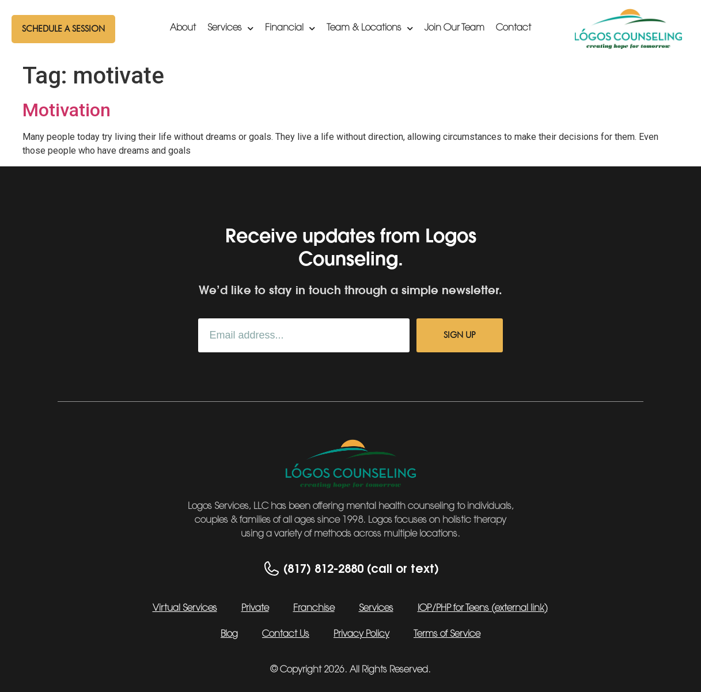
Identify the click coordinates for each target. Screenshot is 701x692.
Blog (229, 634)
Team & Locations (370, 28)
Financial (290, 28)
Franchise (314, 608)
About (183, 28)
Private (255, 608)
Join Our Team (454, 28)
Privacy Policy (361, 634)
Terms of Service (447, 634)
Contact (513, 28)
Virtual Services (185, 608)
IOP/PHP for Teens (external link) (483, 608)
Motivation (66, 110)
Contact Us (285, 634)
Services (230, 28)
